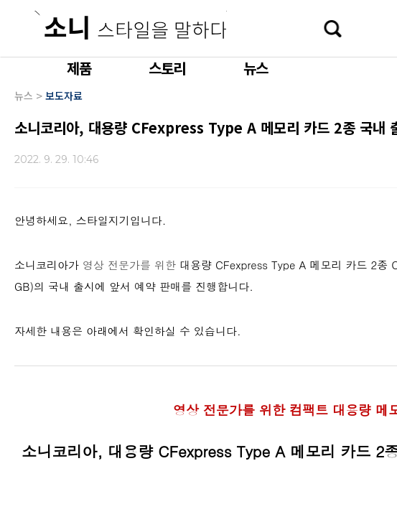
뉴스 (255, 67)
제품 (79, 67)
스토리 (167, 67)
